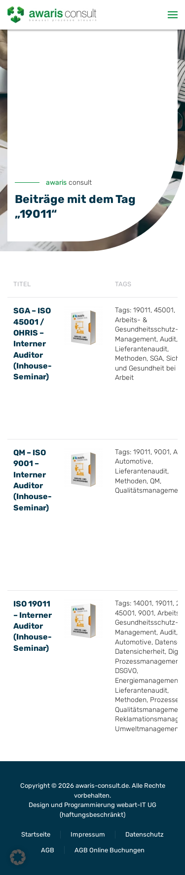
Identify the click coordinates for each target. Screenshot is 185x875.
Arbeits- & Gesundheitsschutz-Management (147, 329)
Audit (168, 339)
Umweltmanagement (148, 729)
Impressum (88, 834)
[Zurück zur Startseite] (51, 15)
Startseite (35, 834)
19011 (141, 310)
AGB (47, 850)
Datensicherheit (140, 651)
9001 (162, 452)
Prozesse (164, 700)
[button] (173, 15)
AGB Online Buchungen (109, 850)
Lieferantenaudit (141, 349)
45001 (164, 310)
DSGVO (126, 671)
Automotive (133, 461)
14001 (142, 603)
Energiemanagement (148, 680)
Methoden (131, 358)
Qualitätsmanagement (150, 490)
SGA (156, 358)
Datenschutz (144, 834)
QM (155, 481)
